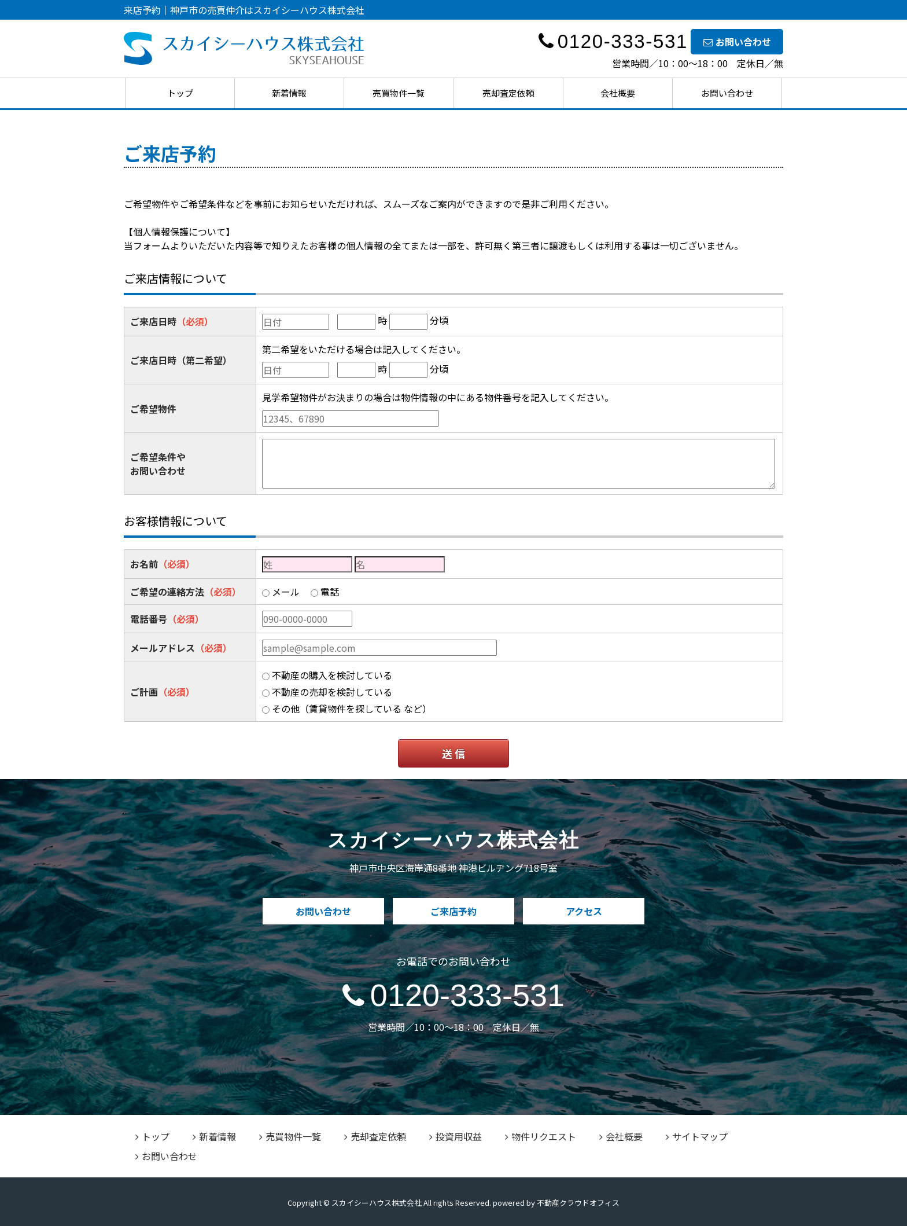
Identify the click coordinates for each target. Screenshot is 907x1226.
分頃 (439, 320)
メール (286, 592)
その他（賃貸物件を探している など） (352, 708)
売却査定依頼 (508, 93)
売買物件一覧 (399, 93)
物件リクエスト (540, 1136)
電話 (329, 592)
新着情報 (289, 93)
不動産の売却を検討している (332, 692)
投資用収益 (455, 1136)
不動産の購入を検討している (332, 675)
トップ (180, 93)
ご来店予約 (453, 911)
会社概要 (617, 93)
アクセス (584, 911)
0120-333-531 (453, 995)
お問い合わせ (737, 42)
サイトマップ (697, 1136)
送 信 (453, 753)
